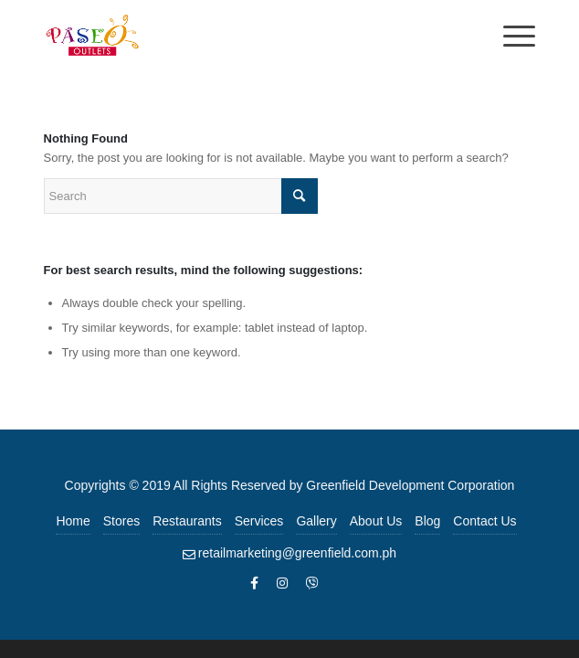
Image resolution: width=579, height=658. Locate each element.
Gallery (316, 521)
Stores (121, 521)
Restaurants (187, 521)
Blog (427, 521)
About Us (376, 521)
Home (72, 521)
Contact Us (484, 521)
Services (259, 521)
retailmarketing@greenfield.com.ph (297, 553)
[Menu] (510, 36)
